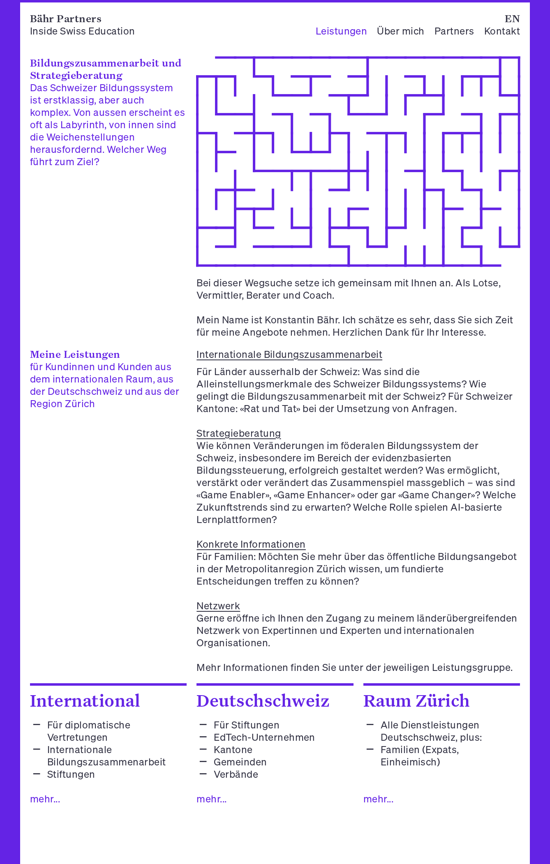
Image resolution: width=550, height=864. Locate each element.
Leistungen (341, 30)
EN (512, 18)
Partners (454, 30)
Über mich (400, 30)
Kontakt (502, 30)
